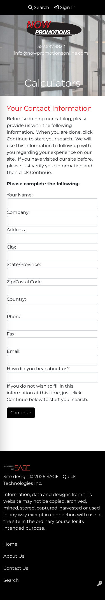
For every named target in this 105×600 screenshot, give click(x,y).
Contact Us (15, 568)
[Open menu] (93, 65)
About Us (13, 556)
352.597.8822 (51, 46)
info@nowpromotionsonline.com (51, 53)
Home (10, 544)
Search (11, 580)
